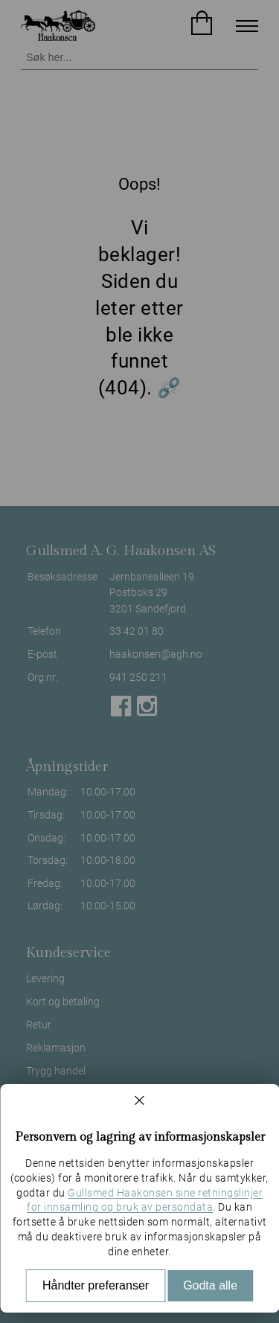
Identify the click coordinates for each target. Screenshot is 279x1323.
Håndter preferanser (95, 1285)
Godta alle (210, 1285)
